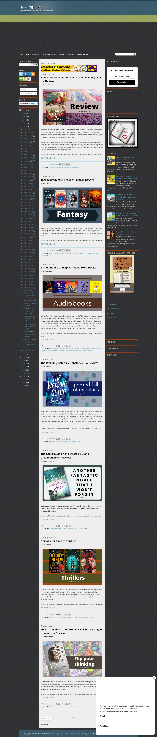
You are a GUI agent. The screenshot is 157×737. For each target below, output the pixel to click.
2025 (24, 117)
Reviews (66, 167)
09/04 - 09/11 (28, 180)
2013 (24, 379)
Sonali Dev (66, 441)
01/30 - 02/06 (28, 278)
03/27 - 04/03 (28, 253)
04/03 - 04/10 (28, 250)
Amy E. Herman (54, 707)
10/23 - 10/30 (28, 158)
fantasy (62, 253)
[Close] (154, 678)
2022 (24, 126)
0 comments (51, 250)
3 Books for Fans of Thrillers (58, 541)
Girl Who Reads (34, 7)
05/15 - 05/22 (28, 231)
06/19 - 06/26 (28, 215)
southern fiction (72, 528)
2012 (24, 383)
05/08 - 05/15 (28, 234)
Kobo (113, 313)
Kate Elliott (68, 253)
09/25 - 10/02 (28, 170)
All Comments (26, 93)
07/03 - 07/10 (28, 208)
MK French (76, 253)
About (28, 54)
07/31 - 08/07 (28, 196)
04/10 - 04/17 (28, 246)
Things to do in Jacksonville (92, 734)
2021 (24, 354)
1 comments (51, 164)
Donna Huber (79, 348)
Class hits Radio (71, 734)
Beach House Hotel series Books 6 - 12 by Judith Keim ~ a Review (126, 197)
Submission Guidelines (50, 54)
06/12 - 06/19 (28, 218)
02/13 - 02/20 (28, 272)
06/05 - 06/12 (28, 221)
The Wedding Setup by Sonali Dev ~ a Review (69, 363)
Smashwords (115, 308)
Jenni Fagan (53, 617)
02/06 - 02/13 (28, 275)
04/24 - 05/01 (28, 240)
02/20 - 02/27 (28, 269)
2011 (24, 386)
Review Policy (36, 54)
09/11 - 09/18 (28, 177)
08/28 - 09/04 (28, 183)
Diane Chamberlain (55, 528)
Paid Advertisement (82, 54)
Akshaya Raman (54, 253)
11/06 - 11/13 (28, 151)
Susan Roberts (74, 167)
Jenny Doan (53, 167)
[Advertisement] (78, 33)
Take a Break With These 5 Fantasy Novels (67, 179)
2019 (24, 360)
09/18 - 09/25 (28, 174)
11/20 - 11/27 (28, 145)
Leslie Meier (77, 350)
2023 (24, 123)
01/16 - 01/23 (28, 284)
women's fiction (75, 441)
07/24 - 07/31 (28, 199)
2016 (24, 370)
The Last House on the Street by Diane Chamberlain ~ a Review (65, 455)
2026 (24, 114)
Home (22, 54)
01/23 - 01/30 (28, 281)
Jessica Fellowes (52, 350)
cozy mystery (60, 348)
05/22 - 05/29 (28, 227)
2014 (24, 376)
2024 (24, 120)
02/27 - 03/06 (28, 265)
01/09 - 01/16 (28, 288)
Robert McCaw (83, 617)
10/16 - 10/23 (28, 161)
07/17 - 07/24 (28, 202)
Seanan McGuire (47, 255)
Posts (23, 89)
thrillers (90, 350)
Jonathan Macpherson (66, 350)
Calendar (62, 54)
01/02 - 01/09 (28, 350)
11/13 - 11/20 (28, 148)
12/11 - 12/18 (28, 136)
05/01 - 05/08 (28, 237)
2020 (24, 357)
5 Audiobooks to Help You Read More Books (68, 267)
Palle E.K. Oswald (86, 253)
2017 (24, 367)
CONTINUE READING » (48, 158)
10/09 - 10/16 (28, 164)
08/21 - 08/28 (28, 186)
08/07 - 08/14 (28, 193)
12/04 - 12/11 (28, 139)
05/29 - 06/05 (28, 224)
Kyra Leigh (61, 617)
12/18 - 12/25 (28, 132)
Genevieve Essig (89, 348)
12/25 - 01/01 (28, 129)
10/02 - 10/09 (28, 167)
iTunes (113, 318)
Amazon (114, 304)
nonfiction (72, 707)
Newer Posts (46, 719)
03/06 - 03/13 (28, 262)
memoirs (60, 167)
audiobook (52, 348)
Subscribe (122, 82)
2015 (24, 373)
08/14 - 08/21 (28, 189)
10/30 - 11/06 (28, 155)
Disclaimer (70, 54)
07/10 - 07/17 (28, 205)
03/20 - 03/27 (28, 256)
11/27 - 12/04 (28, 142)
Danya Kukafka (70, 348)
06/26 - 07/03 (28, 212)
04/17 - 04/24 (28, 243)
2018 (24, 364)
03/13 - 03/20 (28, 259)
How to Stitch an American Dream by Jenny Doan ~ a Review (71, 79)
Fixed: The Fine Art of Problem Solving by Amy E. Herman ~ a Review (72, 631)
